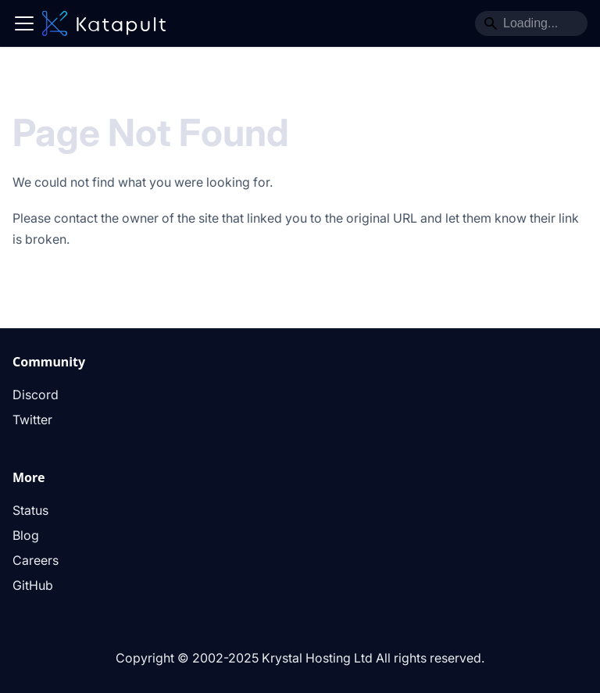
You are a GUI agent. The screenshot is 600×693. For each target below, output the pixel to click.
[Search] (531, 23)
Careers (35, 560)
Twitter (32, 419)
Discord (35, 394)
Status (30, 510)
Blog (25, 535)
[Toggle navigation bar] (24, 23)
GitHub (32, 585)
